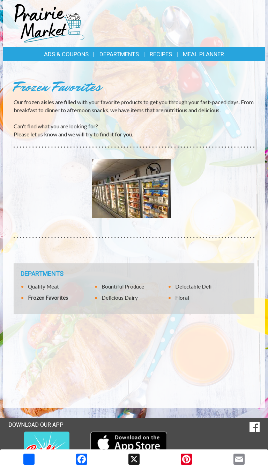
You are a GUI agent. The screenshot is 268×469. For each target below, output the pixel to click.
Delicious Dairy (120, 297)
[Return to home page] (50, 23)
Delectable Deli (193, 286)
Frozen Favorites (48, 297)
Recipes (161, 54)
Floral (182, 297)
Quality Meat (43, 286)
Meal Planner (203, 54)
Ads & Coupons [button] (66, 54)
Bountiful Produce (123, 286)
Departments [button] (119, 54)
